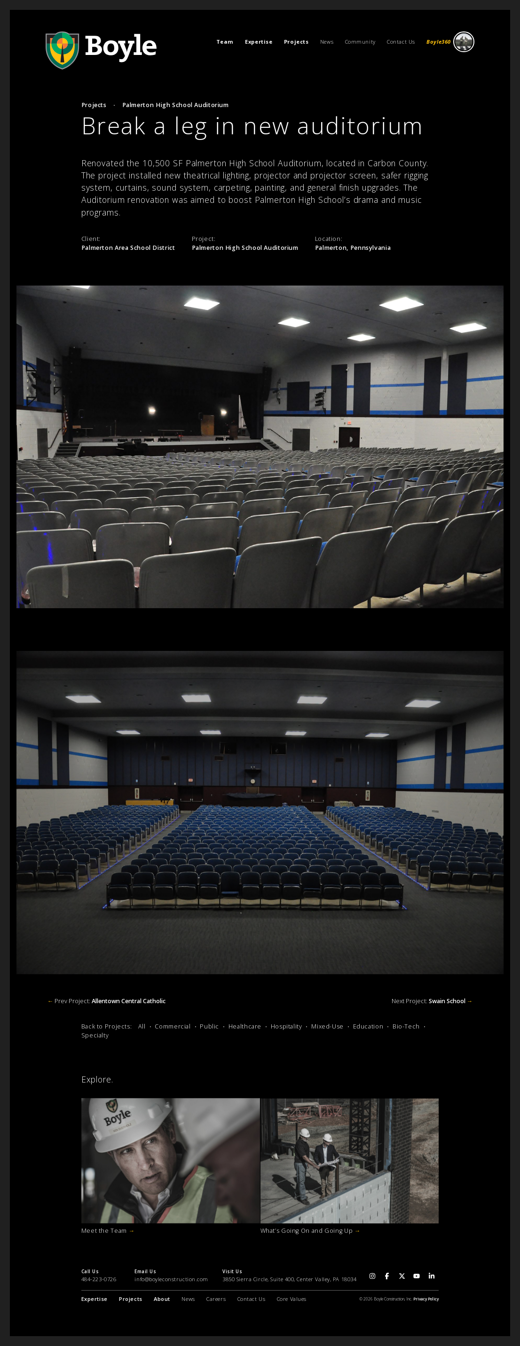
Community (360, 41)
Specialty (95, 1035)
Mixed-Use (327, 1026)
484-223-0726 (99, 1279)
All (142, 1026)
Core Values (292, 1298)
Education (368, 1026)
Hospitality (286, 1026)
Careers (216, 1298)
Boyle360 (450, 42)
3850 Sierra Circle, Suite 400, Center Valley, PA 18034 (289, 1279)
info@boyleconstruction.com (171, 1279)
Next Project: (432, 1001)
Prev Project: (106, 1001)
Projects (94, 105)
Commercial (172, 1026)
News (326, 41)
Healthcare (244, 1026)
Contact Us (401, 41)
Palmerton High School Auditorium (175, 105)
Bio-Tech (406, 1026)
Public (209, 1026)
